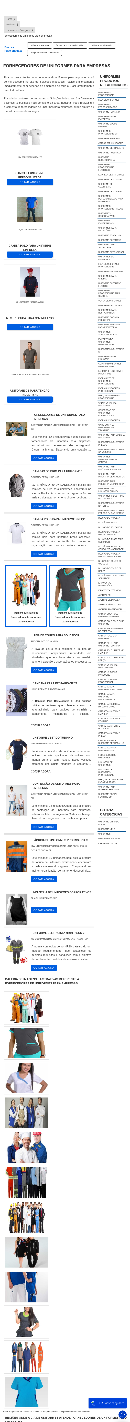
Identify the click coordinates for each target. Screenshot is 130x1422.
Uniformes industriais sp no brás (111, 450)
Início (103, 1386)
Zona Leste (76, 1331)
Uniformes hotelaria (110, 305)
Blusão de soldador (110, 527)
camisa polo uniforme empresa (111, 651)
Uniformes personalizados (107, 105)
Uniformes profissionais (106, 93)
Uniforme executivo (110, 240)
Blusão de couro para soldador (111, 577)
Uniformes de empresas (106, 258)
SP (47, 1288)
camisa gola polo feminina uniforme (108, 615)
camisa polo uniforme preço (111, 659)
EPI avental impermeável (105, 584)
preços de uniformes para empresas (110, 780)
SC (63, 1288)
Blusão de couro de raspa (110, 569)
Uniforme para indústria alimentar (109, 468)
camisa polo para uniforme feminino (109, 644)
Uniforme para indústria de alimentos (111, 475)
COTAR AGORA (20, 182)
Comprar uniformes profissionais (44, 52)
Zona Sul (61, 1331)
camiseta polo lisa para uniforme (109, 705)
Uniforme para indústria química (108, 490)
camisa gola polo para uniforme (111, 622)
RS (71, 1288)
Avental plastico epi (110, 609)
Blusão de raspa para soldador (110, 540)
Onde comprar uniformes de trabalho (106, 428)
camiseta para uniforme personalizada (106, 697)
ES (39, 1288)
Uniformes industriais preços (111, 443)
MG (30, 1288)
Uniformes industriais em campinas (111, 497)
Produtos (116, 1390)
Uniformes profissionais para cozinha (109, 293)
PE (80, 1288)
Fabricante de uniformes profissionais (106, 381)
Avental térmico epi (109, 604)
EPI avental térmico (109, 590)
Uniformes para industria (107, 357)
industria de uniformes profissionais (106, 772)
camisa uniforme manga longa (107, 666)
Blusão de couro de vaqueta (110, 562)
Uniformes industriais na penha (111, 504)
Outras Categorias (111, 812)
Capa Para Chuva (107, 843)
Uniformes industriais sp (111, 350)
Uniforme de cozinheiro (105, 185)
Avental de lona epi (109, 600)
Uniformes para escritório (107, 229)
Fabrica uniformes (109, 420)
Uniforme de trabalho (111, 148)
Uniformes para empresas (107, 117)
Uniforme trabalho (109, 235)
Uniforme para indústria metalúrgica (111, 482)
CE (96, 1288)
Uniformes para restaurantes (107, 311)
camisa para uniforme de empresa (110, 629)
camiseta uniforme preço (109, 734)
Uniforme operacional (39, 45)
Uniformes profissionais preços (110, 207)
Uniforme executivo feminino (110, 284)
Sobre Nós (116, 1386)
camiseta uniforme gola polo (109, 727)
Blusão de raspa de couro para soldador (111, 547)
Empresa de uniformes (111, 175)
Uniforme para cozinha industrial (111, 436)
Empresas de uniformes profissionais (106, 342)
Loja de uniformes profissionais (109, 265)
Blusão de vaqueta (109, 518)
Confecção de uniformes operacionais (106, 413)
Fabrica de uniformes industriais (70, 45)
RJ (22, 1288)
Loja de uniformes (109, 100)
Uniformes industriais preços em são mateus (111, 511)
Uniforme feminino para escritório (109, 326)
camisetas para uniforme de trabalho (111, 741)
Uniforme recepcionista (106, 158)
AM (118, 1288)
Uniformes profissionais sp (107, 132)
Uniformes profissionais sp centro (107, 459)
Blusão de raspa (107, 522)
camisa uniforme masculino (107, 673)
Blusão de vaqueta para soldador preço (110, 555)
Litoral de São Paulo (16, 1340)
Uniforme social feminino (102, 45)
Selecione (11, 1288)
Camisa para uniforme (110, 143)
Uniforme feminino (109, 112)
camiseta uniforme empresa (109, 712)
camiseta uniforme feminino (109, 720)
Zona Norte (31, 1331)
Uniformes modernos (110, 271)
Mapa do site (115, 1395)
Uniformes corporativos (106, 214)
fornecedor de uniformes (107, 756)
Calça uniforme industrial (107, 404)
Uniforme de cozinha (110, 179)
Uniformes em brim (109, 839)
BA (88, 1288)
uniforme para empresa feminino (108, 788)
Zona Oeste (46, 1331)
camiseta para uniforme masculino (110, 688)
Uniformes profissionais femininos (106, 167)
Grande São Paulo (94, 1331)
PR (55, 1288)
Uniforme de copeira (110, 191)
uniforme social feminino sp (107, 795)
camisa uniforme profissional (107, 680)
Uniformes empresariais (106, 222)
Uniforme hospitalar (110, 153)
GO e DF (107, 1288)
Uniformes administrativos (107, 333)
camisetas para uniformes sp (107, 749)
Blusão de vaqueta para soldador (109, 533)
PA (8, 1298)
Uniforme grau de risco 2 (108, 823)
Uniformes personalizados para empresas (110, 199)
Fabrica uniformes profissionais (109, 389)
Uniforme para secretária (106, 246)
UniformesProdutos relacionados (113, 81)
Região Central (13, 1331)
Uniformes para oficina (107, 277)
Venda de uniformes (109, 301)
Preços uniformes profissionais (109, 397)
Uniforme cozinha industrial (108, 318)
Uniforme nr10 (106, 829)
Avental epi (104, 595)
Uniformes (104, 834)
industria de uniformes (105, 763)
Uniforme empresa (109, 138)
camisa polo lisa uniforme (107, 637)
